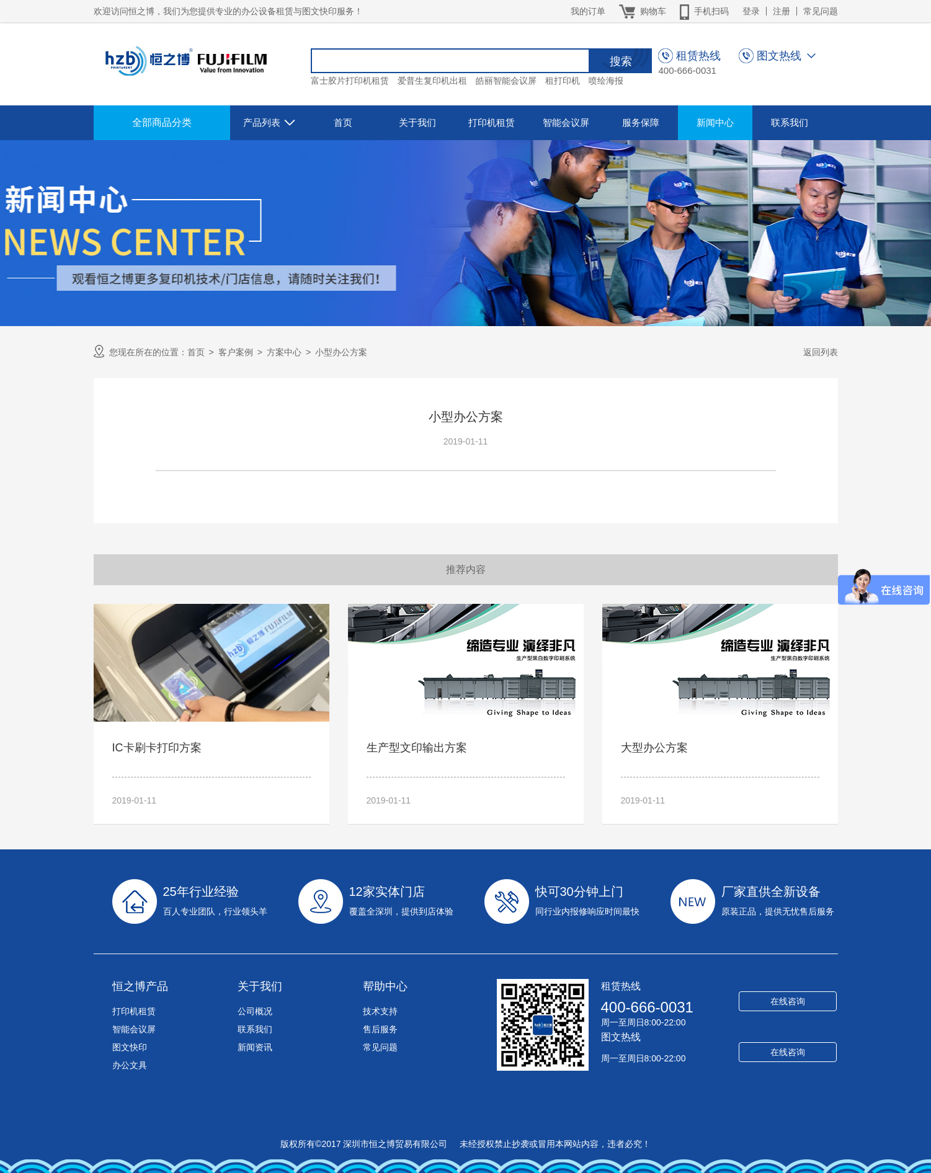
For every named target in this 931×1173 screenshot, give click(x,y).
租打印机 (562, 81)
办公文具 (129, 1065)
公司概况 (255, 1011)
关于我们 (417, 122)
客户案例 (235, 352)
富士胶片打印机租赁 (350, 81)
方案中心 (284, 352)
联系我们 (789, 122)
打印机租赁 (491, 122)
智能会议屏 (566, 122)
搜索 (621, 61)
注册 (781, 11)
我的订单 (588, 11)
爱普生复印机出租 (432, 81)
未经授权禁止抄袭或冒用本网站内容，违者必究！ (554, 1144)
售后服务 (380, 1029)
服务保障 (640, 122)
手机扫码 (704, 11)
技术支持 (380, 1011)
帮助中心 (385, 986)
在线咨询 (787, 1001)
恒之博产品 (140, 986)
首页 (343, 122)
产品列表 (271, 122)
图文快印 (129, 1047)
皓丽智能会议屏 (506, 81)
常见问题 (820, 11)
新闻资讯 (255, 1047)
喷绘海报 (606, 81)
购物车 (642, 11)
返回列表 (820, 352)
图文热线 (621, 1037)
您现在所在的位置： (140, 351)
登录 (751, 11)
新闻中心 (715, 122)
